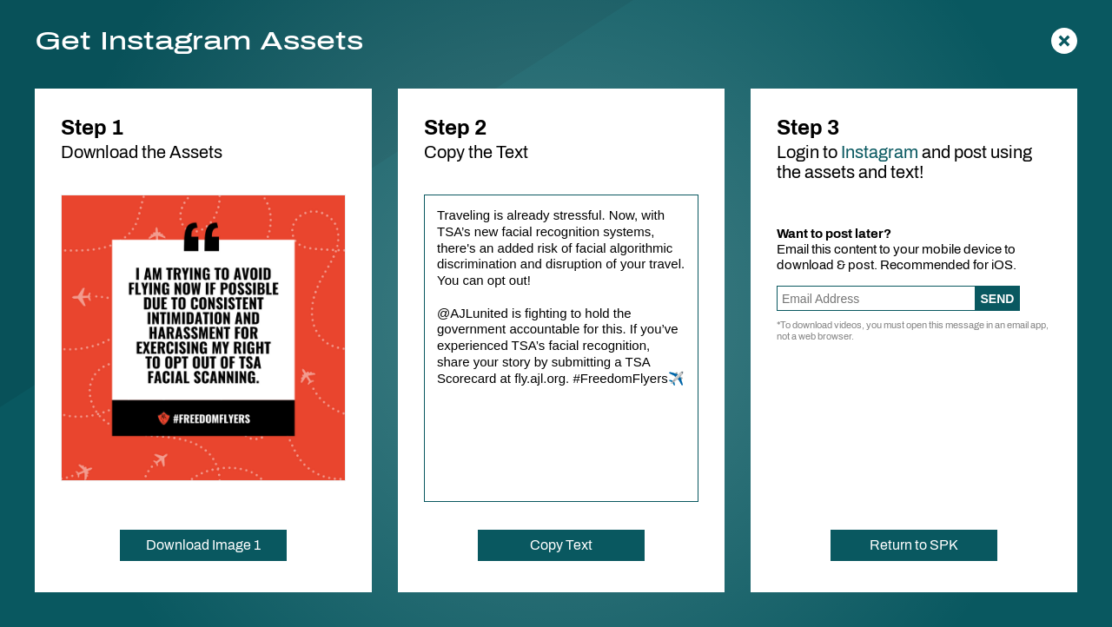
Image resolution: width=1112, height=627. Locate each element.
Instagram (879, 152)
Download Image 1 (203, 545)
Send (998, 299)
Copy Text (561, 545)
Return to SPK (914, 545)
